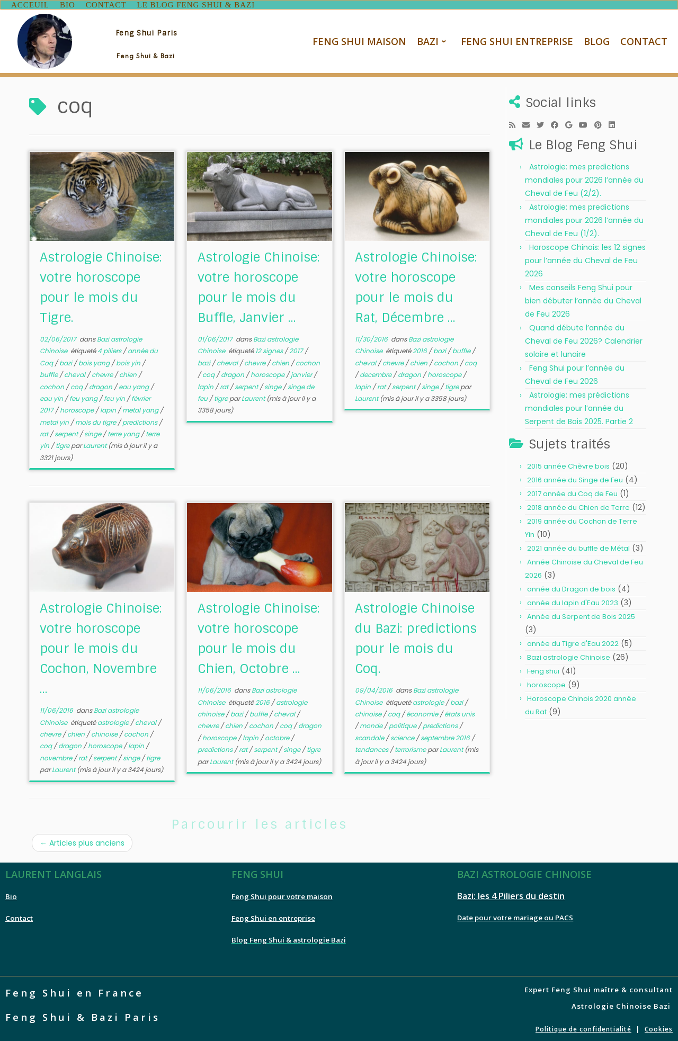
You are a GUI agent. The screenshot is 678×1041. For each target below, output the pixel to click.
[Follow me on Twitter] (544, 123)
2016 (421, 348)
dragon (101, 384)
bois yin (129, 360)
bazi (66, 360)
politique (403, 723)
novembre (57, 755)
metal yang (141, 407)
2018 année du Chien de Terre (578, 505)
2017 (297, 348)
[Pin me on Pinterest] (601, 123)
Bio (11, 894)
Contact (19, 915)
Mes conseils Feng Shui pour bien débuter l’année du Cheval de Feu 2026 (583, 298)
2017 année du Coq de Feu (572, 492)
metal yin (55, 420)
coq (77, 384)
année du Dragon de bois (571, 587)
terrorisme (411, 747)
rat (45, 431)
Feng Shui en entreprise (273, 915)
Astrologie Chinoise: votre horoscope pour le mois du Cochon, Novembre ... (101, 646)
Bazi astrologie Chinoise (568, 655)
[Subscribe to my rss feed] (515, 123)
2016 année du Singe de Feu (575, 478)
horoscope (77, 407)
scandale (370, 735)
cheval (75, 372)
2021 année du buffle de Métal (578, 546)
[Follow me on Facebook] (558, 123)
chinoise (105, 732)
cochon (53, 384)
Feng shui (543, 669)
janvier (302, 372)
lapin (109, 407)
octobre (278, 735)
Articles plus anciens (82, 840)
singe (93, 431)
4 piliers (110, 348)
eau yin (52, 396)
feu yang (84, 396)
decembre (376, 372)
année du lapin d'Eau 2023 (572, 601)
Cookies (659, 1026)
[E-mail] (529, 123)
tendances (372, 747)
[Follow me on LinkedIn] (615, 123)
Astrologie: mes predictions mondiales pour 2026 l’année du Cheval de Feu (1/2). (584, 218)
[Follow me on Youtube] (586, 123)
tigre (63, 443)
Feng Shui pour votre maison (282, 894)
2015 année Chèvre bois (568, 464)
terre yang (124, 431)
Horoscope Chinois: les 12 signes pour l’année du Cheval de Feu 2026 (585, 258)
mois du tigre (96, 420)
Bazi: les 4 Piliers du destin (511, 893)
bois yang (94, 360)
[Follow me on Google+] (572, 123)
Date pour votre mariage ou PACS (515, 915)
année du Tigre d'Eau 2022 (573, 641)
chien (128, 372)
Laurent (94, 443)
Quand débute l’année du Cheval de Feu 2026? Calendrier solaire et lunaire (584, 338)
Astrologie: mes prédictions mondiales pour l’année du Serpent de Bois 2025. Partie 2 (579, 406)
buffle (49, 372)
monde (372, 723)
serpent (67, 431)
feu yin (115, 396)
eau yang (134, 384)
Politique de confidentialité (583, 1026)
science (403, 735)
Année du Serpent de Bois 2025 (581, 614)
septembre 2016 (446, 735)
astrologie (113, 719)
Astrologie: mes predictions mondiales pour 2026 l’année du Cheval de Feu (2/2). (584, 177)
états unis (459, 711)
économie (423, 711)
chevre (103, 372)
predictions (140, 420)
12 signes (269, 348)
